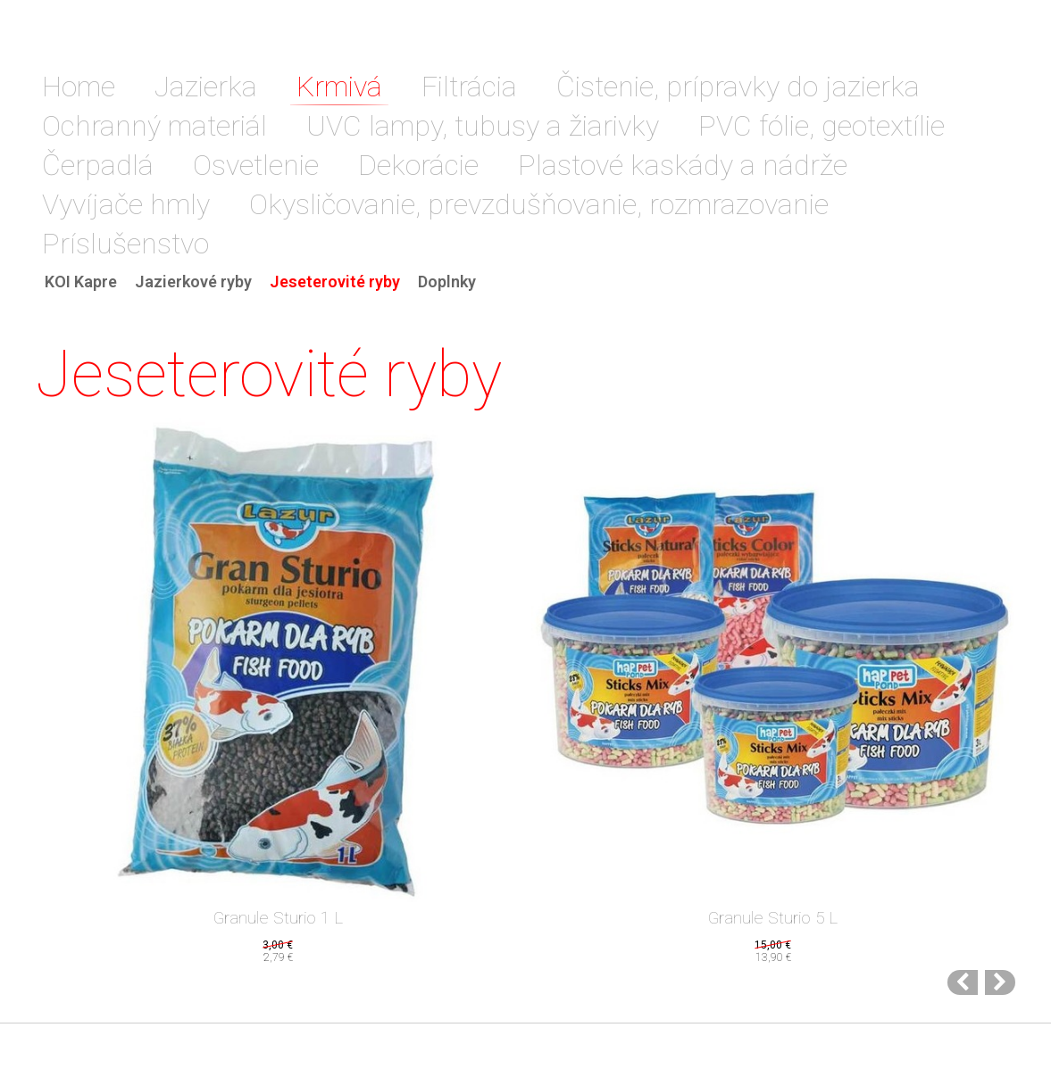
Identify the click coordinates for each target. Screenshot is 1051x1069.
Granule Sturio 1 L (278, 917)
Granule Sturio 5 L (773, 917)
